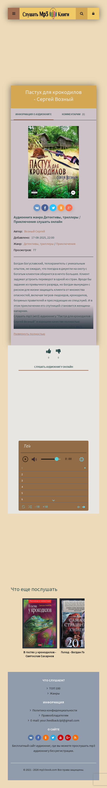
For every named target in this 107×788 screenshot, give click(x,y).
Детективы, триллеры (61, 217)
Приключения (25, 221)
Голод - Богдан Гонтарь (77, 652)
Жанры (55, 693)
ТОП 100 (54, 688)
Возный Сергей (34, 231)
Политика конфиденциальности (54, 710)
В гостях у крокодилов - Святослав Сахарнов (39, 654)
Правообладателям (54, 715)
